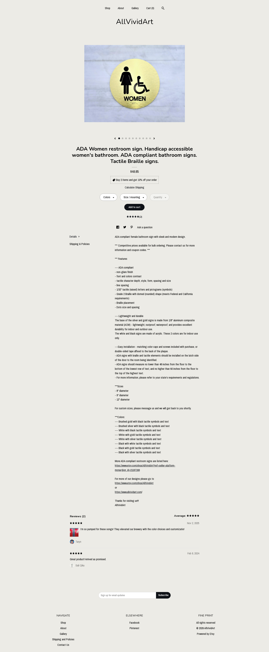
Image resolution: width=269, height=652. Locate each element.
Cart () (150, 8)
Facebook (134, 622)
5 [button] (133, 138)
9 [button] (146, 138)
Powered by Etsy (205, 634)
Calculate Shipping (134, 187)
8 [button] (143, 138)
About (121, 8)
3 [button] (126, 138)
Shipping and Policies (63, 639)
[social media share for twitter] (125, 227)
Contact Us (63, 645)
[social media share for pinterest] (132, 227)
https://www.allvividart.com (128, 492)
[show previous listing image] (115, 139)
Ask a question (144, 227)
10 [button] (150, 138)
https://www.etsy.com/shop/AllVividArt (134, 483)
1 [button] (119, 138)
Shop (107, 8)
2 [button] (122, 138)
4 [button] (129, 138)
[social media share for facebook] (118, 227)
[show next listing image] (154, 139)
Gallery (135, 8)
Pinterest (134, 628)
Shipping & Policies (80, 244)
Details (75, 236)
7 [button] (140, 138)
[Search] (163, 8)
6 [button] (136, 138)
